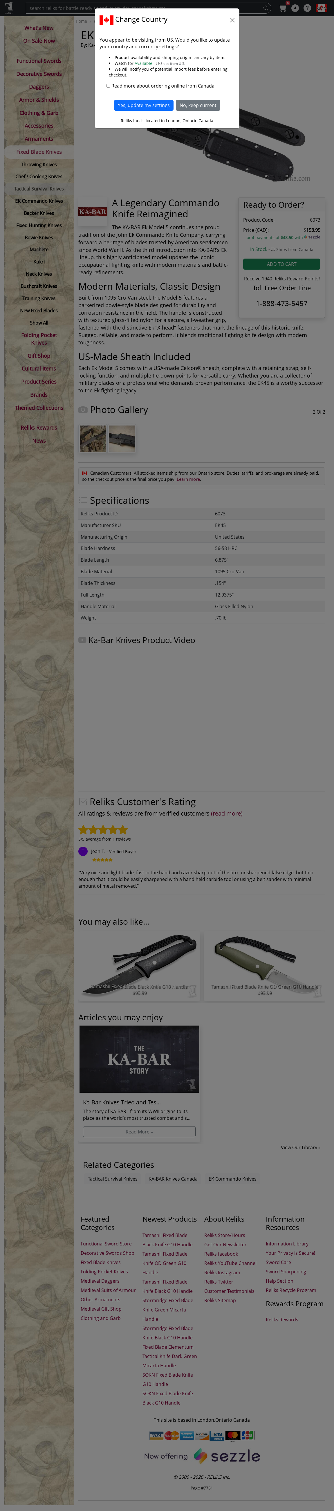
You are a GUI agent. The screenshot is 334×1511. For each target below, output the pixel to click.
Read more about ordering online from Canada (162, 86)
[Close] (232, 20)
